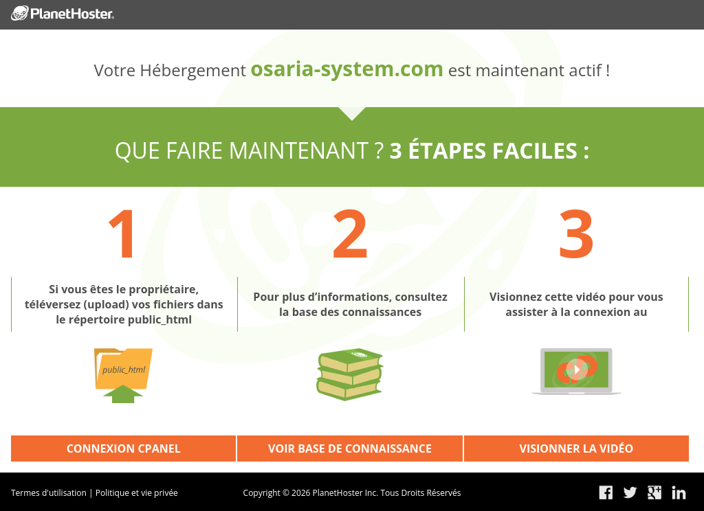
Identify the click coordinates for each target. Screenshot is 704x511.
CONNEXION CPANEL (124, 448)
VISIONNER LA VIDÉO (577, 448)
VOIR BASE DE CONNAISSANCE (350, 448)
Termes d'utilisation (49, 493)
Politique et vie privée (137, 493)
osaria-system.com (346, 68)
